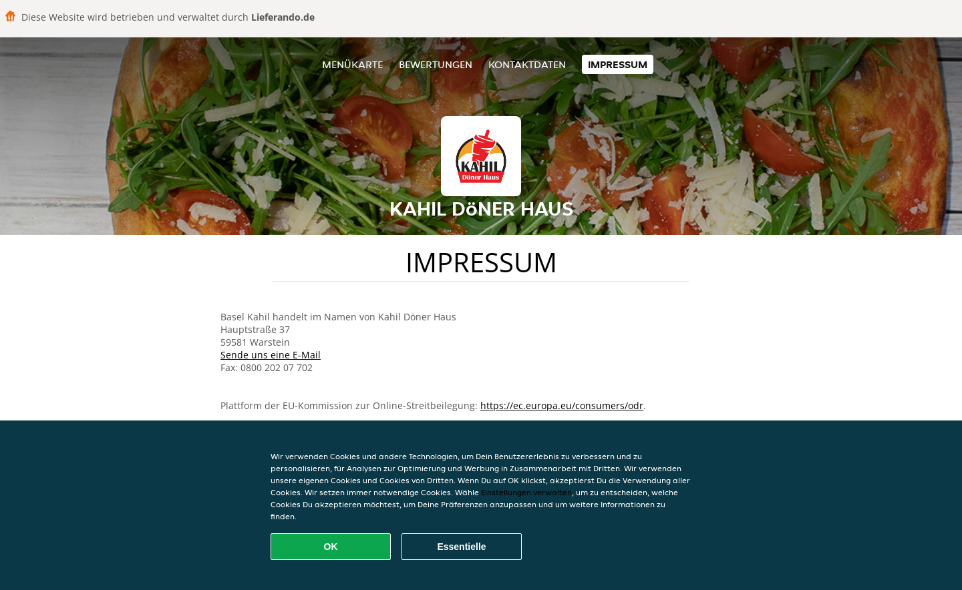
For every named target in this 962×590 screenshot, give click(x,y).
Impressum (617, 64)
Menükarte (352, 64)
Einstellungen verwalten (526, 492)
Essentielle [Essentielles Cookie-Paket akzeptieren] (461, 546)
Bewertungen (435, 64)
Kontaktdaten (527, 64)
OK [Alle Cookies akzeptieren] (331, 546)
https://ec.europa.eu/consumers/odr (561, 405)
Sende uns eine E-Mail (270, 354)
